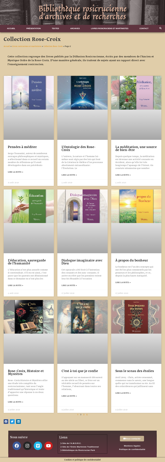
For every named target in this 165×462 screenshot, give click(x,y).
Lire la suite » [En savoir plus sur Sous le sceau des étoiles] (123, 393)
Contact (144, 28)
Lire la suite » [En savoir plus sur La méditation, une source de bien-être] (123, 175)
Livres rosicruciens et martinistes (109, 28)
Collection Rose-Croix (53, 46)
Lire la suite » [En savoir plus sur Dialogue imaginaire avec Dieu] (69, 285)
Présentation (33, 28)
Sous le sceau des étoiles (134, 371)
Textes (55, 28)
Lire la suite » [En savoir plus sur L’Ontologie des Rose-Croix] (69, 175)
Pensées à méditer (22, 147)
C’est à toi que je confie (80, 371)
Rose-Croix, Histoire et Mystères (26, 372)
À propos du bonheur (131, 260)
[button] (160, 28)
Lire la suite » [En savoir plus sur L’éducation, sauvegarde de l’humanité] (15, 285)
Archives (75, 28)
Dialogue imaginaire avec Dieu (82, 261)
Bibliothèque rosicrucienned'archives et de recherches (82, 12)
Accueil (11, 28)
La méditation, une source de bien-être (136, 148)
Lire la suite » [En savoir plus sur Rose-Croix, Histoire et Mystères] (15, 402)
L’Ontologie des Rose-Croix (79, 148)
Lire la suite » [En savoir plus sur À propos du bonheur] (123, 282)
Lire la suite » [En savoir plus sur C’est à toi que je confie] (69, 396)
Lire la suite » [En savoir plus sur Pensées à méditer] (15, 172)
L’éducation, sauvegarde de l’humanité (27, 261)
